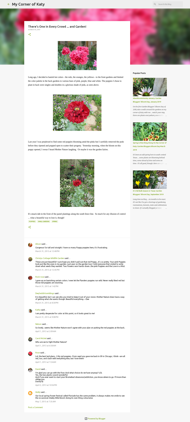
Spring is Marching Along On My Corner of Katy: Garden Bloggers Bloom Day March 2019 (149, 146)
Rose (37, 353)
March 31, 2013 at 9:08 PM (46, 317)
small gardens (43, 221)
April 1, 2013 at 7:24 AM (45, 362)
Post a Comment (35, 407)
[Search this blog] (170, 4)
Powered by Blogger (95, 419)
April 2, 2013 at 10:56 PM (46, 385)
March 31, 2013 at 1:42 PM (46, 286)
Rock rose (40, 277)
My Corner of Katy (28, 4)
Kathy (37, 310)
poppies (32, 221)
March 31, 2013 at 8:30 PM (46, 303)
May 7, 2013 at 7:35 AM (45, 401)
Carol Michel (40, 338)
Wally (37, 392)
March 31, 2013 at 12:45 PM (47, 270)
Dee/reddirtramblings (44, 293)
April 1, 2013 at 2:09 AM (45, 331)
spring (54, 221)
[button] (29, 34)
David (37, 369)
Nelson (38, 324)
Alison (38, 244)
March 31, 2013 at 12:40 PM (47, 251)
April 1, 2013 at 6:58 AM (45, 346)
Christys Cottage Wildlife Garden (49, 258)
